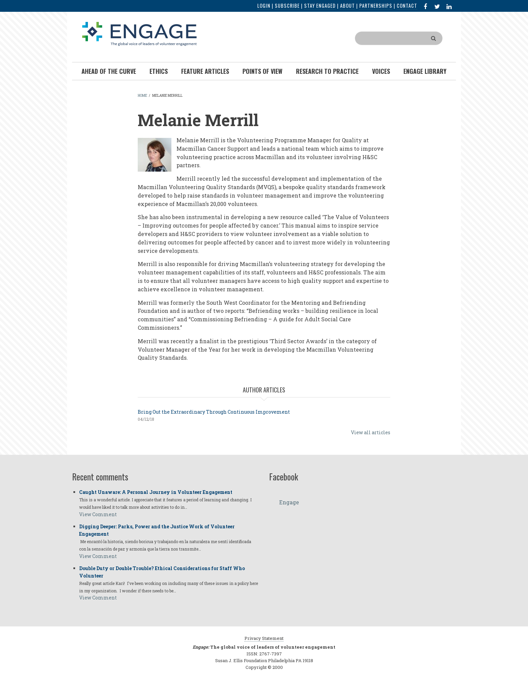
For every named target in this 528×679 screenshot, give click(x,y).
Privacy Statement (264, 638)
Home (142, 95)
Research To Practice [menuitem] (327, 71)
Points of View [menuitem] (262, 71)
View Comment (98, 514)
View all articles (370, 432)
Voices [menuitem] (381, 71)
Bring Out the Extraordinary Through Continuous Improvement (214, 412)
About (347, 5)
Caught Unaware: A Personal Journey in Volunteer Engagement (155, 492)
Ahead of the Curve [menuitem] (108, 71)
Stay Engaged (320, 5)
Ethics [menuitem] (159, 71)
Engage (289, 502)
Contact (407, 5)
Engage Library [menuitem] (425, 71)
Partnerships (375, 5)
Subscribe (287, 5)
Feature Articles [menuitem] (205, 71)
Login (263, 5)
